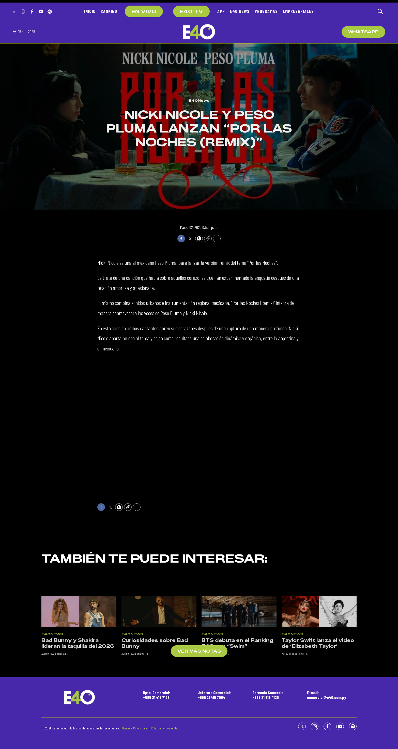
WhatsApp (363, 32)
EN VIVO (143, 11)
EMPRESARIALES (298, 11)
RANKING (109, 11)
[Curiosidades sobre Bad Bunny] (158, 661)
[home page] (199, 31)
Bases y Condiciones (135, 728)
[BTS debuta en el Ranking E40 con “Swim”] (239, 661)
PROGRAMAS (266, 11)
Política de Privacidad (165, 728)
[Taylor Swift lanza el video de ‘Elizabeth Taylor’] (319, 661)
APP (221, 11)
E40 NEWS (240, 11)
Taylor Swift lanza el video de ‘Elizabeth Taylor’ (318, 692)
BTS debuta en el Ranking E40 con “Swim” (237, 692)
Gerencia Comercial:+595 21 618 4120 (268, 695)
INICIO (90, 11)
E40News (199, 100)
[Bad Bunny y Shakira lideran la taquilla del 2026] (78, 661)
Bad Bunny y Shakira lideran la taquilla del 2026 (77, 692)
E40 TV (191, 11)
